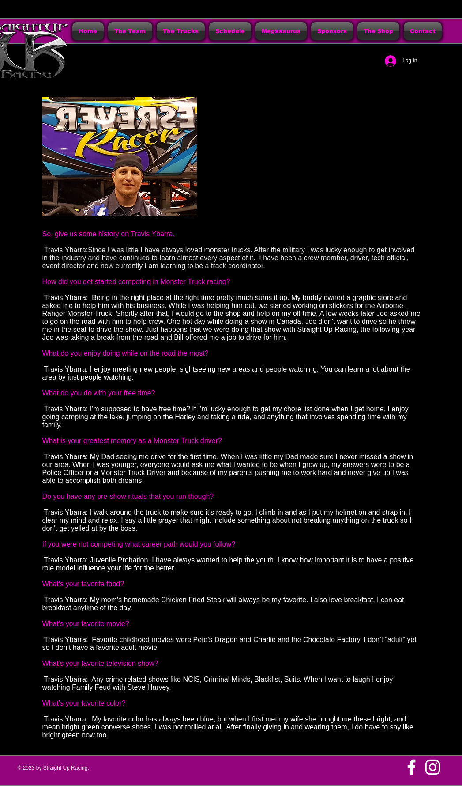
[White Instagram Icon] (433, 767)
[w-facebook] (411, 767)
